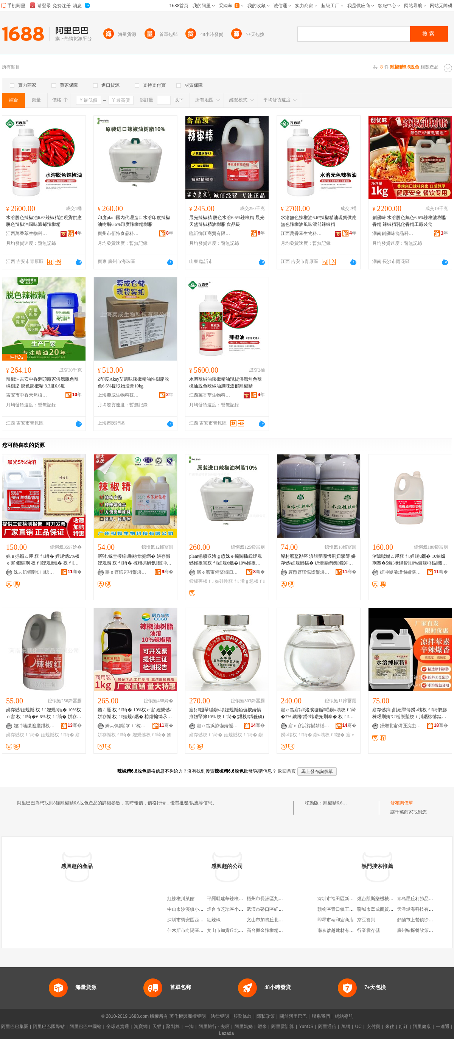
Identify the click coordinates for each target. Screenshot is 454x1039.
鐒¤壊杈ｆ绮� (296, 734)
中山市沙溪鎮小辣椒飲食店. (195, 909)
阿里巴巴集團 (14, 1026)
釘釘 (403, 1026)
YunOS (306, 1026)
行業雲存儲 (368, 930)
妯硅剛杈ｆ (227, 581)
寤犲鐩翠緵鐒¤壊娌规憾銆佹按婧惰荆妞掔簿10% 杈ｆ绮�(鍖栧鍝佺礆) (226, 713)
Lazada (226, 1033)
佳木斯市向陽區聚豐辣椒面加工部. (201, 930)
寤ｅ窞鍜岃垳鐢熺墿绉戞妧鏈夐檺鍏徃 (126, 572)
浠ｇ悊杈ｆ (252, 581)
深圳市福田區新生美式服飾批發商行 (353, 898)
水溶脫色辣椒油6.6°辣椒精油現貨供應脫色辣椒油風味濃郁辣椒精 (44, 221)
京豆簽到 (366, 919)
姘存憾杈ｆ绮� (22, 734)
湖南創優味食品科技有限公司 (393, 233)
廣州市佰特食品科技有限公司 (118, 233)
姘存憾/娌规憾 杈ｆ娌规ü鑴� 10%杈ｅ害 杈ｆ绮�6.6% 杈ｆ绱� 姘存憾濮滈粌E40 (43, 713)
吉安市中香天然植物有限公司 (27, 395)
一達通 (442, 1026)
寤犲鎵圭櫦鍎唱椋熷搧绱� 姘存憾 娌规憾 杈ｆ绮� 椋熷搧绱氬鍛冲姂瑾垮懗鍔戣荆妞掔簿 (134, 560)
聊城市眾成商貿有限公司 (382, 909)
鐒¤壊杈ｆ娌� (329, 734)
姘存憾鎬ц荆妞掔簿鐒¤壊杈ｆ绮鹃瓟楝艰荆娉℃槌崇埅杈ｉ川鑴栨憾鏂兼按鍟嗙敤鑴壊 (409, 713)
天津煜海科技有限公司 (419, 909)
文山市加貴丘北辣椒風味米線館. (279, 919)
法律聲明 (220, 1016)
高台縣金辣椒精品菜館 (269, 930)
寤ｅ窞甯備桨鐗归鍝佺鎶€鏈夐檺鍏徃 (217, 572)
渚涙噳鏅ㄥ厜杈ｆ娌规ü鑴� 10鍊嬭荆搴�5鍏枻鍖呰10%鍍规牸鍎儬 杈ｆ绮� (408, 560)
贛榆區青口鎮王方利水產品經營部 (351, 909)
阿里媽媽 (244, 1026)
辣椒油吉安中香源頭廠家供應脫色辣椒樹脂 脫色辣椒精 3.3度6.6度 (42, 382)
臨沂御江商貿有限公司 (210, 233)
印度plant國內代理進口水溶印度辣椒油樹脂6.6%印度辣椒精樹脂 (134, 221)
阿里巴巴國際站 (49, 1026)
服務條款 (242, 1016)
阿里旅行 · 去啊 (214, 1026)
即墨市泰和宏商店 (335, 919)
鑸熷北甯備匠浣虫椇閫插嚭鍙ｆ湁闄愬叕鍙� (400, 725)
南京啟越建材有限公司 (340, 930)
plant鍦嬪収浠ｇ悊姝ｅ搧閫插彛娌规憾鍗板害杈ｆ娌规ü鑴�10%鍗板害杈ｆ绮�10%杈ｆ (225, 560)
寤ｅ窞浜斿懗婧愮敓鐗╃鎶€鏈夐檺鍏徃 (217, 725)
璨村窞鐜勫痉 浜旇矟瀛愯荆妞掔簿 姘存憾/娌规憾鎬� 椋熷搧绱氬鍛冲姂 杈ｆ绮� (318, 560)
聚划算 (173, 1026)
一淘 (189, 1026)
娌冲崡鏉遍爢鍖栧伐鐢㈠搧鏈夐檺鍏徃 (34, 725)
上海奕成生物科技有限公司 (118, 395)
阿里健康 (422, 1026)
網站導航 (344, 1016)
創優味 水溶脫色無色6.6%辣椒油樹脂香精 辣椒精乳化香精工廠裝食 (409, 221)
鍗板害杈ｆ (201, 581)
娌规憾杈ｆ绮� (57, 734)
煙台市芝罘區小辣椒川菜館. (235, 909)
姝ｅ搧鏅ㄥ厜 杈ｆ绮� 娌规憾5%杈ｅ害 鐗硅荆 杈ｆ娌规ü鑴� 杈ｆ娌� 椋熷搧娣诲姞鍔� (42, 560)
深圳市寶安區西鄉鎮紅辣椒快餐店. (201, 919)
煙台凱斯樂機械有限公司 (382, 898)
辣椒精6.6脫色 (337, 803)
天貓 (157, 1026)
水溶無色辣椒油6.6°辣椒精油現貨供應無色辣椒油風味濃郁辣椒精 (318, 221)
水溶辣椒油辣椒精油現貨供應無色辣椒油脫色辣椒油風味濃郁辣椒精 (225, 382)
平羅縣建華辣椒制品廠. (230, 898)
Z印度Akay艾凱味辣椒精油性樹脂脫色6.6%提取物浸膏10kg (133, 382)
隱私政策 (266, 1016)
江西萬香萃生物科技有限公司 (27, 233)
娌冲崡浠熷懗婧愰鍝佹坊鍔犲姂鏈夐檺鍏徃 (400, 572)
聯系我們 (321, 1016)
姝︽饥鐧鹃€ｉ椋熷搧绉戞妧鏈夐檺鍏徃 (34, 572)
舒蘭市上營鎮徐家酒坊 (419, 919)
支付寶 (373, 1026)
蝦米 (262, 1026)
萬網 (345, 1026)
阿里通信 (327, 1026)
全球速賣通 (117, 1026)
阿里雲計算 (282, 1026)
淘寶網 (141, 1026)
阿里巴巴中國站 (85, 1026)
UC (358, 1026)
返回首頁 (287, 771)
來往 (389, 1026)
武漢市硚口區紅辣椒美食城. (274, 909)
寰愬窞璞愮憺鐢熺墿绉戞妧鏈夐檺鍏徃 (309, 572)
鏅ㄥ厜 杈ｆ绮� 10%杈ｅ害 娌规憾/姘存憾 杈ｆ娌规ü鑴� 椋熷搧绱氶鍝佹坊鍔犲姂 (134, 713)
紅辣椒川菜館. (181, 898)
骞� (75, 571)
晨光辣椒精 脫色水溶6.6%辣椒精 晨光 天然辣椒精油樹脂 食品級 (226, 221)
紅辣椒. (214, 919)
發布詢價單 (401, 803)
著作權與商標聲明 (187, 1016)
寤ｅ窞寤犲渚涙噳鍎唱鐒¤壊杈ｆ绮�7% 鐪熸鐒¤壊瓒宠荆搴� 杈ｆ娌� (318, 713)
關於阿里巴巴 (293, 1016)
